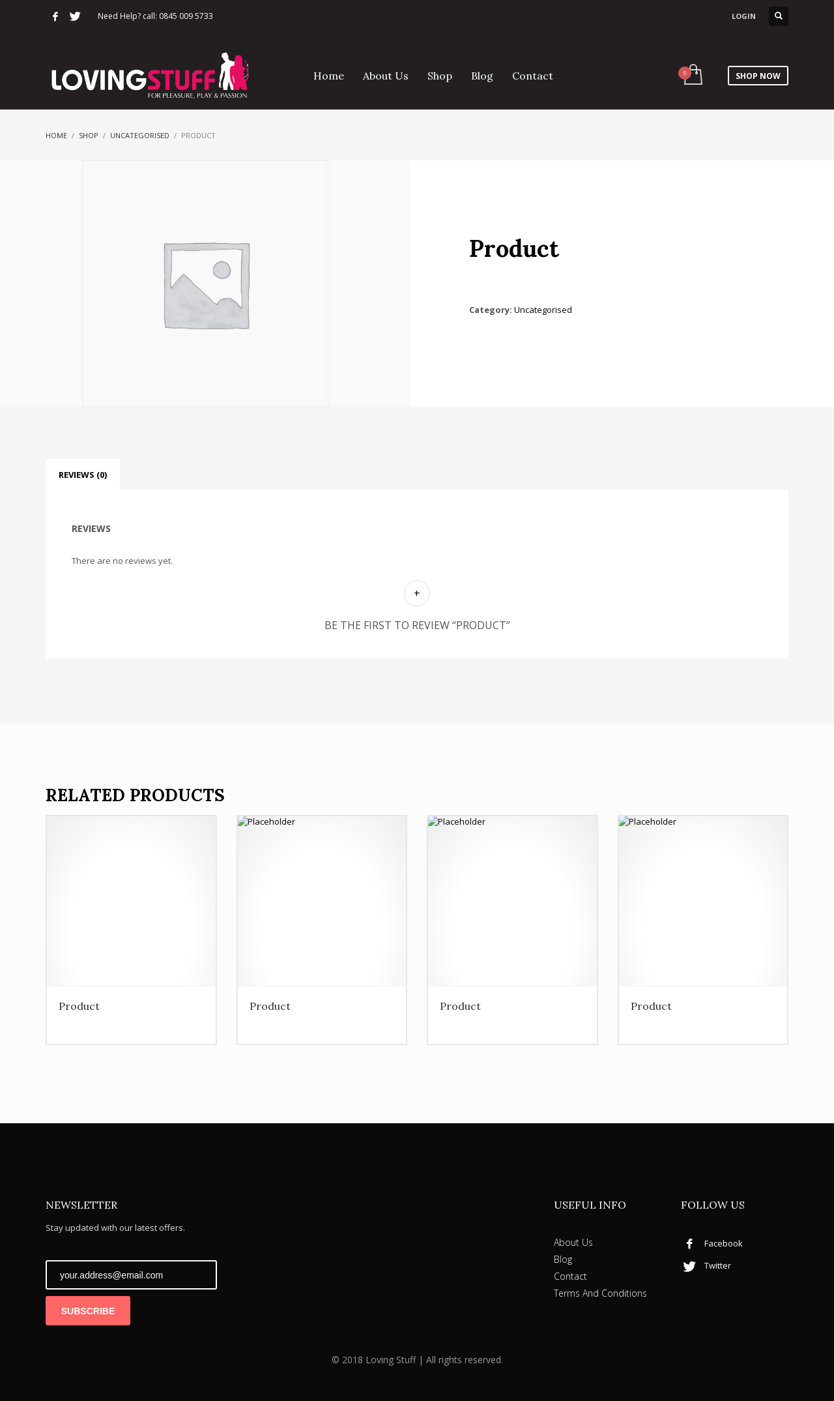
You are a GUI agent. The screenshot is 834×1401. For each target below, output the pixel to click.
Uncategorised (139, 135)
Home (56, 135)
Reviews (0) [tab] (83, 474)
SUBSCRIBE (88, 1311)
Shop (88, 135)
